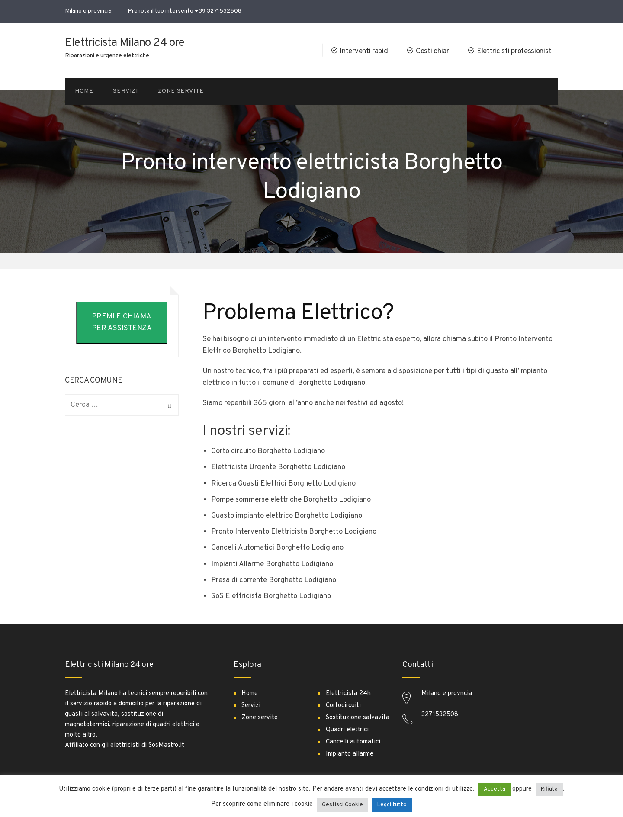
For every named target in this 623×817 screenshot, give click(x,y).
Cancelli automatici (353, 742)
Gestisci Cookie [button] (342, 804)
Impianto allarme (349, 754)
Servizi (250, 705)
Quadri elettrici (347, 730)
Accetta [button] (494, 789)
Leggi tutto (392, 804)
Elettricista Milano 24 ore (124, 43)
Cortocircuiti (343, 705)
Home (249, 693)
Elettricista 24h (348, 693)
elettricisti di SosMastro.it (147, 745)
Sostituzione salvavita (357, 718)
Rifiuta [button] (549, 789)
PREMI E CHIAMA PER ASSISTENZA (122, 322)
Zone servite (259, 718)
